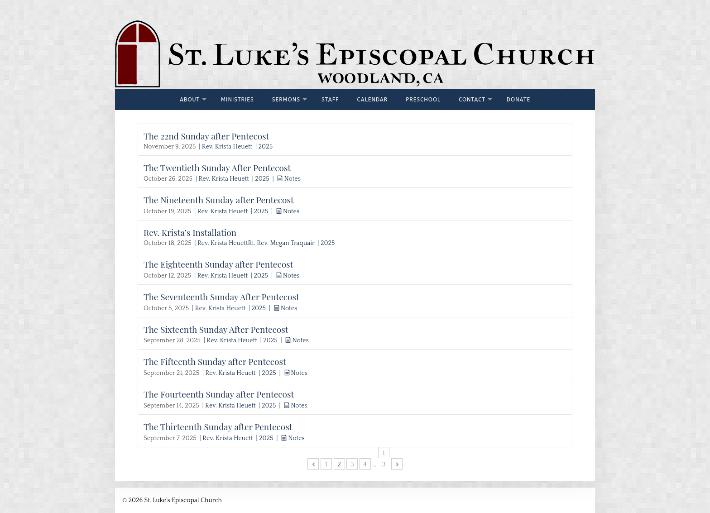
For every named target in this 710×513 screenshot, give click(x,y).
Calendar (372, 99)
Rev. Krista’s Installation (190, 232)
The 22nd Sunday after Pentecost (206, 136)
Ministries (237, 99)
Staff (330, 99)
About (190, 99)
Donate (518, 99)
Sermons (286, 99)
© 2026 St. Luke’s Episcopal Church (172, 500)
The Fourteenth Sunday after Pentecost (219, 394)
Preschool (423, 99)
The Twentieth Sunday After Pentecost (217, 167)
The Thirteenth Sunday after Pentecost (218, 426)
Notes (292, 178)
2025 (266, 146)
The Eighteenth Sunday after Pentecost (218, 264)
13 (383, 453)
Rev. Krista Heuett (227, 146)
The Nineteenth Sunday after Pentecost (219, 200)
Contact (472, 99)
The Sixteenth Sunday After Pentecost (216, 329)
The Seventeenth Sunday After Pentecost (221, 296)
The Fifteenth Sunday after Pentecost (215, 361)
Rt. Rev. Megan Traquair (281, 243)
